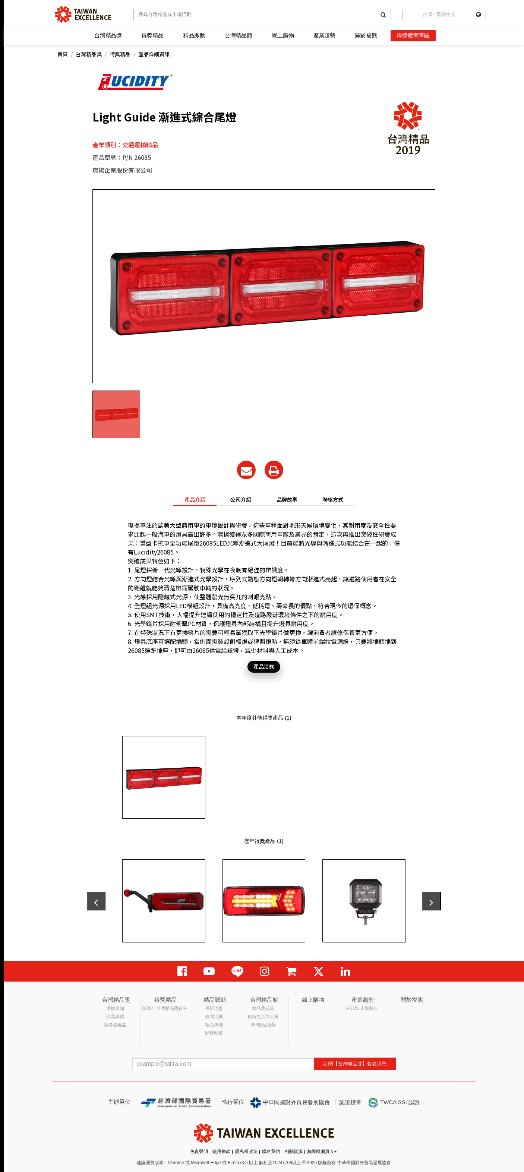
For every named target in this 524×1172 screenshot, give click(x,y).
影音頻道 (214, 1033)
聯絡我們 (271, 1151)
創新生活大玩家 (263, 1016)
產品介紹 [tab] (194, 499)
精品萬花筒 (263, 1008)
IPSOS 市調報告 (361, 1008)
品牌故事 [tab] (287, 499)
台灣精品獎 (108, 35)
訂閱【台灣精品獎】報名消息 (354, 1064)
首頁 (62, 54)
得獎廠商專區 (413, 35)
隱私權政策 (246, 1151)
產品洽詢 (263, 666)
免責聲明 (199, 1151)
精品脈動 (194, 35)
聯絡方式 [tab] (332, 499)
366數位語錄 (263, 1025)
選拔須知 (115, 1008)
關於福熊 (366, 35)
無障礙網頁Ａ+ (322, 1151)
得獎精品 (152, 35)
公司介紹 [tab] (240, 499)
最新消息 (214, 1008)
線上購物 (283, 35)
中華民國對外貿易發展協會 (290, 1102)
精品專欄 (214, 1025)
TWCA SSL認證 (393, 1102)
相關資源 (294, 1151)
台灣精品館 (238, 35)
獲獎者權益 (115, 1025)
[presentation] (96, 901)
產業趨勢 (324, 35)
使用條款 (221, 1151)
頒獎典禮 (115, 1016)
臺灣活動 (214, 1016)
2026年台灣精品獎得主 (164, 1008)
